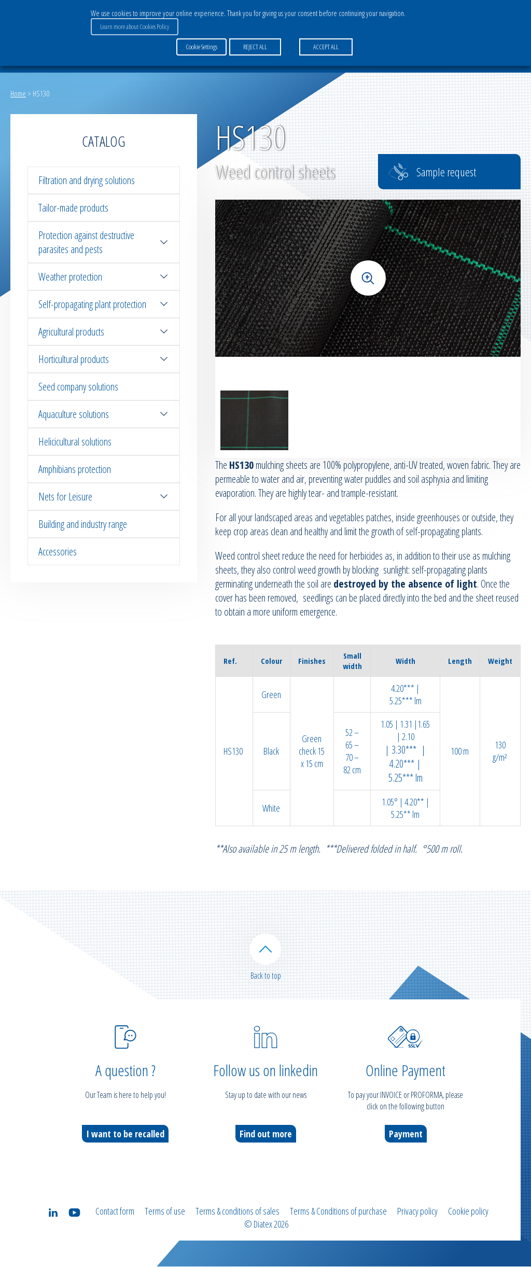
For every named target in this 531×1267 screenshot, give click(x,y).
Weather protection (103, 277)
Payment (406, 1135)
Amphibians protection (74, 469)
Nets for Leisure (103, 497)
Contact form (114, 1212)
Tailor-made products (73, 208)
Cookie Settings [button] (201, 46)
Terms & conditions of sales (237, 1212)
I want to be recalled (125, 1135)
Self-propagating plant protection (103, 304)
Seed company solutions (78, 387)
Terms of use (165, 1212)
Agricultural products (103, 332)
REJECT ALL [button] (255, 46)
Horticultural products (103, 359)
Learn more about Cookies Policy (134, 26)
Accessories (57, 552)
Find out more (266, 1135)
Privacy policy (417, 1212)
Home (18, 93)
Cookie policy (468, 1212)
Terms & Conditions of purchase (338, 1212)
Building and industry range (82, 524)
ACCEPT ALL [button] (326, 46)
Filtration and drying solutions (86, 180)
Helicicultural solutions (74, 442)
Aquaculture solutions (103, 414)
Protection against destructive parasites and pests (103, 242)
